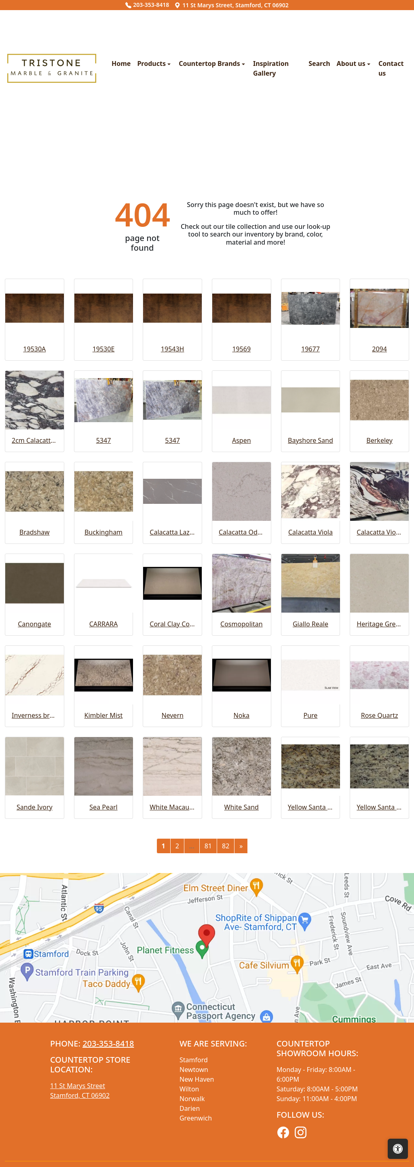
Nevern (172, 864)
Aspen (241, 590)
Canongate (34, 773)
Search (269, 138)
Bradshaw (34, 681)
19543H (172, 498)
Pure (311, 864)
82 (225, 995)
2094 (379, 498)
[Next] (241, 995)
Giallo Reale (310, 773)
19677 (310, 498)
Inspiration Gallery (222, 138)
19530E (104, 498)
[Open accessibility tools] (398, 1149)
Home (60, 138)
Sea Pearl (103, 956)
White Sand (241, 956)
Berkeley (379, 590)
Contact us (346, 138)
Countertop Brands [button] (149, 138)
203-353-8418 (147, 4)
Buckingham (103, 681)
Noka (241, 864)
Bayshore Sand (310, 590)
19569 (241, 498)
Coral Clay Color (172, 773)
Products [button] (91, 138)
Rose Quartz (379, 864)
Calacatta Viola (310, 681)
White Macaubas (172, 956)
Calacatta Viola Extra (379, 681)
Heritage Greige (379, 773)
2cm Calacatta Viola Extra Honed (34, 590)
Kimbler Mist (103, 864)
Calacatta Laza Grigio (172, 681)
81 (208, 995)
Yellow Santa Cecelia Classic (311, 956)
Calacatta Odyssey (241, 681)
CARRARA (103, 773)
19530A (34, 498)
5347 (103, 590)
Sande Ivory (35, 956)
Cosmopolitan (241, 773)
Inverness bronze (34, 864)
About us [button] (302, 138)
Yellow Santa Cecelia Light (379, 956)
